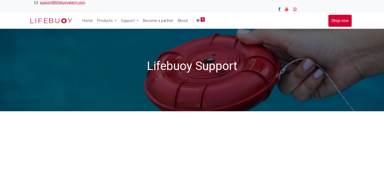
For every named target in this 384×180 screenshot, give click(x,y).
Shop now (340, 20)
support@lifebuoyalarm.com (62, 2)
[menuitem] (87, 21)
